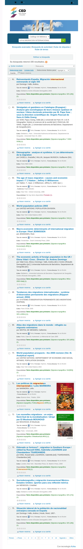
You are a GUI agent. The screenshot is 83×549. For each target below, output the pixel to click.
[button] (15, 2)
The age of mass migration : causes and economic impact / (42, 179)
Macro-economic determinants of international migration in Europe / (45, 230)
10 (56, 538)
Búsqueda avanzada (21, 47)
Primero (11, 538)
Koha (73, 546)
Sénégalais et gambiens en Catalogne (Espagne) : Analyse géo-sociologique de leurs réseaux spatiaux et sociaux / (44, 112)
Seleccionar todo (16, 70)
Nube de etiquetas (62, 47)
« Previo (19, 538)
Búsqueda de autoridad (42, 47)
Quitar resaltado (17, 66)
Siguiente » (63, 538)
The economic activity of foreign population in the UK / (44, 258)
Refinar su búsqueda (41, 57)
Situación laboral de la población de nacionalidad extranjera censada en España (41, 509)
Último (71, 538)
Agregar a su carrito (43, 103)
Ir (63, 40)
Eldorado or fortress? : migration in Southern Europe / (44, 450)
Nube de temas (41, 49)
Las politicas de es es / (34, 384)
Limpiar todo (29, 70)
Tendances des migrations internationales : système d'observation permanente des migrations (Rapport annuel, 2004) (43, 294)
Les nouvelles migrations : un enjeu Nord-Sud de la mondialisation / (36, 417)
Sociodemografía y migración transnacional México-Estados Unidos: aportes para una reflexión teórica (43, 481)
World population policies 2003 (32, 206)
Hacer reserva (24, 103)
